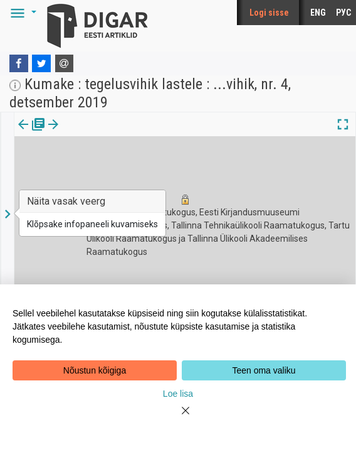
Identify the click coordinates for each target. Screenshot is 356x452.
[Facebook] (18, 63)
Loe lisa (178, 394)
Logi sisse (269, 13)
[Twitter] (41, 63)
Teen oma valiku (263, 370)
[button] (21, 13)
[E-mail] (64, 63)
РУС (343, 13)
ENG (318, 13)
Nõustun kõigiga (94, 370)
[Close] (178, 418)
